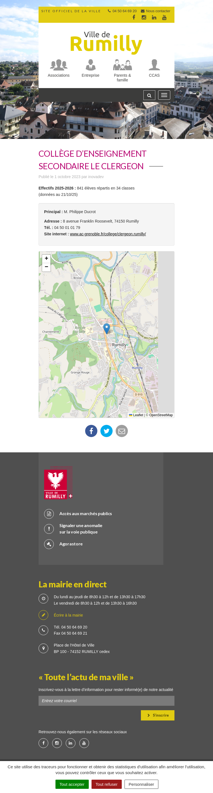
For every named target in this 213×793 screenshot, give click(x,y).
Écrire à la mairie (61, 615)
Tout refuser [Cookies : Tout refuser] (107, 784)
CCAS (154, 75)
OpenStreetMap (161, 415)
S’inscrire (158, 715)
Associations (59, 75)
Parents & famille (122, 77)
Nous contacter (155, 11)
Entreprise (91, 75)
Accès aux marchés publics (78, 513)
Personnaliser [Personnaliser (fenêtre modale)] (141, 784)
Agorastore (63, 544)
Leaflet (136, 415)
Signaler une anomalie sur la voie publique (73, 528)
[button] (106, 329)
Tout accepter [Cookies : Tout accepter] (72, 784)
